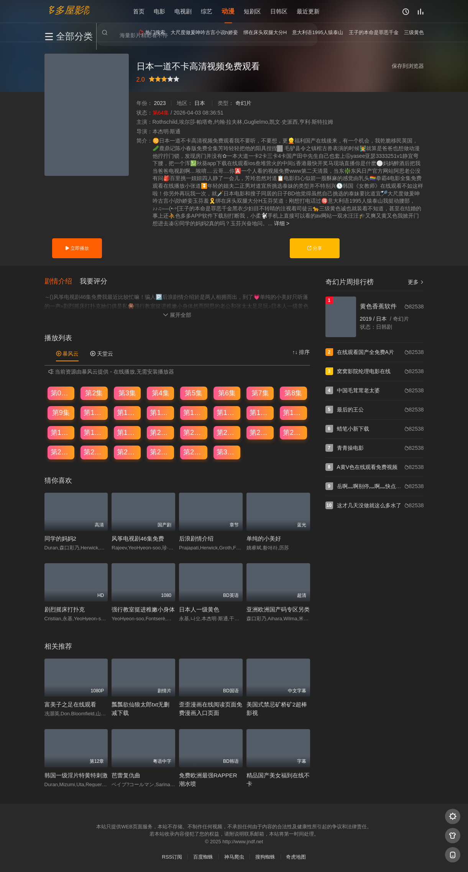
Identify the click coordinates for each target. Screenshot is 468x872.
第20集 (160, 432)
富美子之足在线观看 (70, 704)
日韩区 (278, 11)
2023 (160, 103)
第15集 (260, 412)
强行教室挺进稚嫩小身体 (143, 609)
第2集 (94, 393)
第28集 (160, 452)
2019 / (368, 319)
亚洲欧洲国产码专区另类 (278, 609)
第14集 (227, 412)
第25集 (61, 452)
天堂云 (101, 354)
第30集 (227, 452)
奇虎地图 (296, 857)
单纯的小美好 (263, 539)
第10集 (94, 412)
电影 (159, 11)
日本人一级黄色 (199, 609)
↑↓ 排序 (301, 352)
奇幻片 (243, 103)
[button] (62, 281)
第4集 (160, 393)
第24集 (293, 432)
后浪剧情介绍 (196, 539)
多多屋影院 (69, 10)
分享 (314, 248)
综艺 (206, 11)
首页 (139, 11)
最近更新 (308, 11)
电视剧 (183, 11)
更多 (416, 282)
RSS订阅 (172, 857)
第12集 (160, 412)
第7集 (260, 393)
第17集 (61, 432)
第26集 (94, 452)
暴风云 (67, 354)
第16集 (293, 412)
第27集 (127, 452)
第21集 (194, 432)
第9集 (61, 412)
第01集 (61, 393)
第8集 (293, 393)
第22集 (227, 432)
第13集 (194, 412)
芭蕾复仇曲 (126, 775)
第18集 (94, 432)
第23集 (260, 432)
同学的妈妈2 (60, 539)
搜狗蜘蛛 (265, 857)
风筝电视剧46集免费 (138, 539)
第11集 (127, 412)
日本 (199, 103)
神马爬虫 (234, 857)
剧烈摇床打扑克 (64, 609)
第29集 (194, 452)
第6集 (227, 393)
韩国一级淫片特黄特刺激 (76, 775)
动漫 (228, 11)
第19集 (127, 432)
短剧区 (252, 11)
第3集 (127, 393)
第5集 (193, 393)
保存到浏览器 (408, 66)
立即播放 (77, 248)
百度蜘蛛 (203, 857)
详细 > (281, 223)
